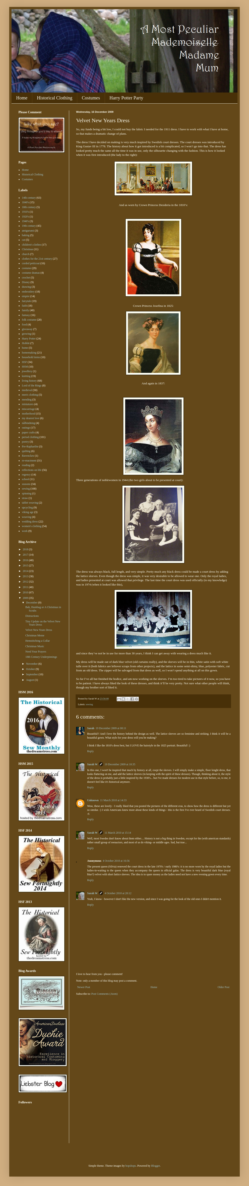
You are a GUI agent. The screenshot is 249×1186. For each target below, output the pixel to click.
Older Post (223, 987)
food (24, 324)
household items (31, 357)
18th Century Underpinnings (41, 656)
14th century (29, 197)
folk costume (29, 319)
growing (26, 333)
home (25, 347)
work (25, 531)
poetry (25, 441)
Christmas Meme (34, 635)
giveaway (27, 329)
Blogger (155, 1165)
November (32, 663)
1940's (25, 221)
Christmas (27, 249)
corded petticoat (31, 263)
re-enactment (29, 460)
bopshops (130, 1165)
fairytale (26, 301)
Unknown (93, 800)
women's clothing (32, 526)
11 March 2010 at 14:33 (113, 800)
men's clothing (30, 394)
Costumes (91, 97)
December (32, 602)
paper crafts (28, 432)
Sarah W (92, 764)
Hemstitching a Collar (37, 640)
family (25, 310)
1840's (25, 202)
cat (23, 239)
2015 (26, 565)
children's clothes (31, 244)
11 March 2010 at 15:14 (117, 832)
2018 (26, 549)
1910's (25, 211)
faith (24, 305)
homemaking (29, 352)
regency (26, 474)
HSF (24, 362)
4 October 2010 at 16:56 (116, 860)
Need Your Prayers (35, 651)
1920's (25, 216)
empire (26, 296)
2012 (26, 581)
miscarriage (28, 409)
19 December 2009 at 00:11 (111, 728)
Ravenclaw (28, 455)
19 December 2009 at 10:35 (119, 764)
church (26, 254)
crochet (26, 277)
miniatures (28, 404)
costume (26, 268)
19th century (29, 225)
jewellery (27, 371)
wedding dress (30, 521)
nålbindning (28, 423)
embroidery (28, 291)
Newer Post (83, 987)
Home (21, 97)
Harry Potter (29, 338)
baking (26, 235)
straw (25, 498)
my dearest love (30, 418)
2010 (26, 592)
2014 (26, 571)
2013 (26, 576)
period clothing (30, 437)
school (25, 479)
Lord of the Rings (32, 385)
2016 (26, 560)
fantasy (26, 315)
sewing (89, 704)
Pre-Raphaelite (30, 446)
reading (26, 465)
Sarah (90, 728)
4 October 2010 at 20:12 (117, 893)
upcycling (27, 507)
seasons (26, 484)
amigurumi (28, 230)
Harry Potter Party (126, 97)
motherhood (28, 413)
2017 (26, 554)
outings (26, 427)
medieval (27, 390)
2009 (26, 598)
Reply (90, 751)
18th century (29, 207)
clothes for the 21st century (37, 258)
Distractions (32, 616)
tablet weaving (30, 502)
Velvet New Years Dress (38, 630)
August (30, 679)
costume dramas (31, 272)
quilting (26, 451)
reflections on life (32, 470)
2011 (26, 587)
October (31, 669)
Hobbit (26, 343)
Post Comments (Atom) (104, 993)
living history (29, 380)
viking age (27, 512)
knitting (26, 376)
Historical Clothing (54, 97)
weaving (26, 517)
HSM (25, 366)
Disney (26, 282)
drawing (26, 286)
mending (27, 399)
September (32, 674)
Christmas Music (34, 646)
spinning (26, 493)
